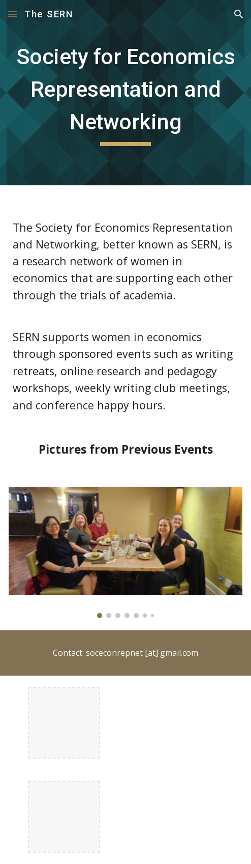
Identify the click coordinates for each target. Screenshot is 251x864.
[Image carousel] (125, 552)
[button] (12, 14)
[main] (125, 92)
